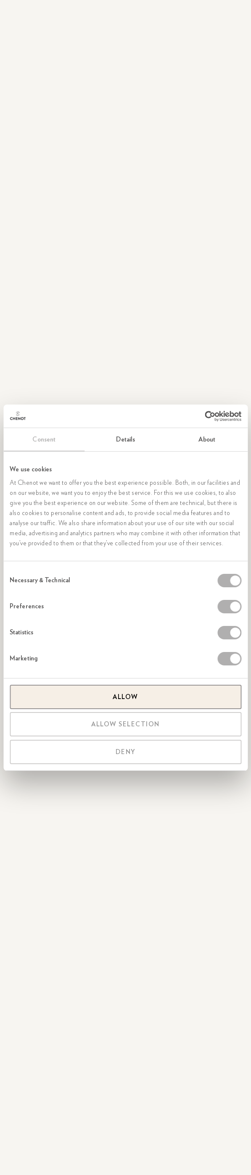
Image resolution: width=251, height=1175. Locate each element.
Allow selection (125, 724)
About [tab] (206, 439)
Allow (125, 697)
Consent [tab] (43, 439)
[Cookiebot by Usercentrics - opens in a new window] (204, 416)
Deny (126, 752)
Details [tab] (125, 439)
